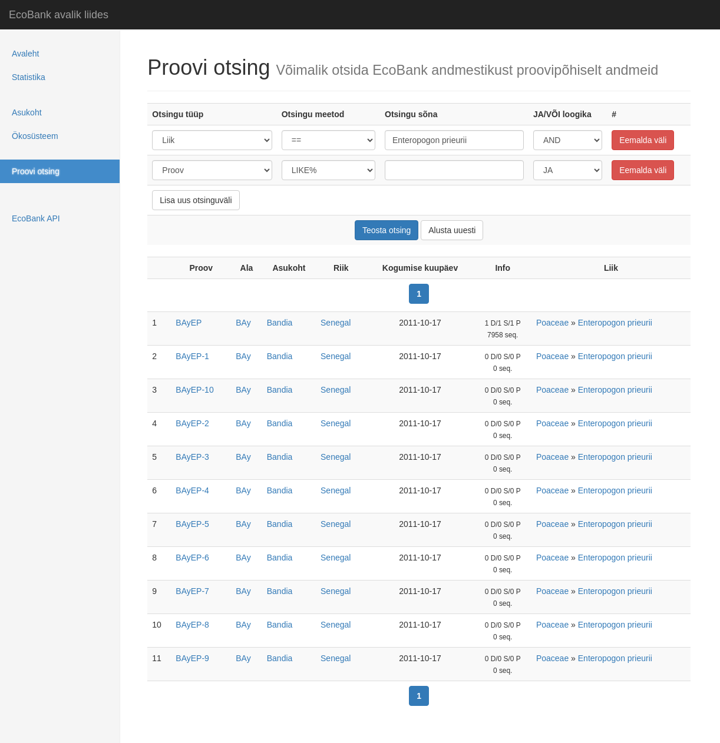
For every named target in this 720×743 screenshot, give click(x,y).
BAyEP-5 (192, 524)
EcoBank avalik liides (58, 15)
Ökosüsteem (35, 136)
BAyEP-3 (192, 457)
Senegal (336, 322)
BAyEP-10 (194, 389)
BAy (243, 322)
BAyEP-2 (192, 423)
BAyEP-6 (192, 557)
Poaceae (552, 322)
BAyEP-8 (192, 624)
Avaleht (25, 53)
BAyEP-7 (192, 591)
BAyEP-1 (192, 356)
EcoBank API (36, 218)
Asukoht (27, 112)
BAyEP (189, 322)
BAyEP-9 (192, 658)
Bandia (280, 322)
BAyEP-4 (192, 490)
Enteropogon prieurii (615, 322)
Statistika (28, 77)
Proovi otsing (36, 171)
